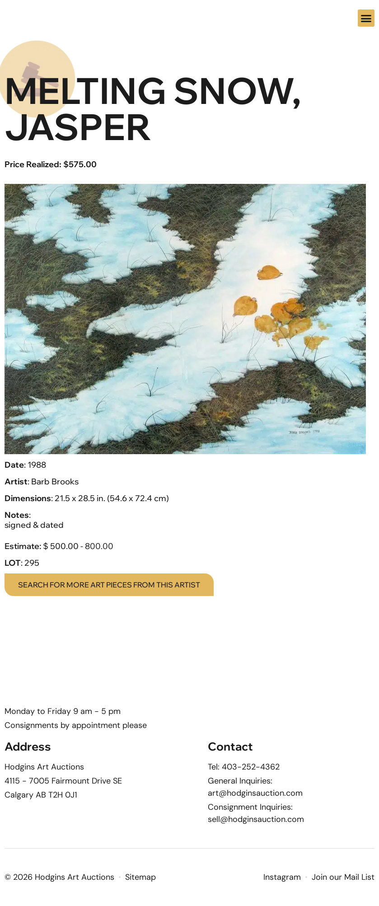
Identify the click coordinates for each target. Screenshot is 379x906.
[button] (366, 18)
